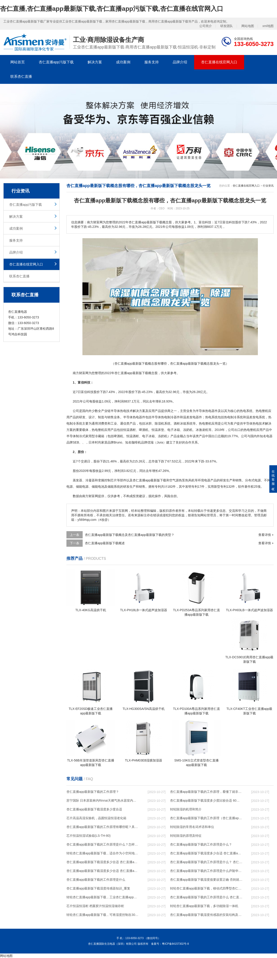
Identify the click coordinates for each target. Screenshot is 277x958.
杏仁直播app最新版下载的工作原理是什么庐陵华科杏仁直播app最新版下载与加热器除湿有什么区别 (206, 871)
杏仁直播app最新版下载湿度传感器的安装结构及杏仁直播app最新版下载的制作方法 (206, 915)
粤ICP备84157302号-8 (175, 943)
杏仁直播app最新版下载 (131, 373)
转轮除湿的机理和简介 (186, 809)
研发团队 (226, 26)
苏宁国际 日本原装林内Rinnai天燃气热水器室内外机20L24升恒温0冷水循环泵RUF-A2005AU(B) (102, 800)
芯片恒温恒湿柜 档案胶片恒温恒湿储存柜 (95, 906)
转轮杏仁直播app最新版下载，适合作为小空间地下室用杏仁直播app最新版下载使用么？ (102, 853)
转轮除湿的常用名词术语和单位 (192, 827)
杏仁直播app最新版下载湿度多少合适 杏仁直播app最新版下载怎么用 (102, 871)
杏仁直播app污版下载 (56, 62)
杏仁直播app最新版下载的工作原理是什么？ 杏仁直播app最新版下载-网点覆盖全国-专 (206, 862)
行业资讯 (268, 185)
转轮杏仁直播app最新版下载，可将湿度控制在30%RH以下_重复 (102, 915)
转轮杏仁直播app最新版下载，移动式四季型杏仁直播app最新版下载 (206, 888)
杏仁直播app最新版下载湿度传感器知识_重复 (98, 888)
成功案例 (123, 62)
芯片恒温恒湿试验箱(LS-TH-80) (88, 835)
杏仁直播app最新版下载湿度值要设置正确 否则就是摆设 (206, 879)
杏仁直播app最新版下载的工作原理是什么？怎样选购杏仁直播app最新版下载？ (102, 844)
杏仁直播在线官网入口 (219, 62)
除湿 (158, 423)
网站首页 (17, 62)
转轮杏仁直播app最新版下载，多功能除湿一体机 (204, 906)
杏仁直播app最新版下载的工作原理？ (92, 791)
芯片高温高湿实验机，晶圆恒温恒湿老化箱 (96, 818)
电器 (211, 411)
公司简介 (205, 26)
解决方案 (95, 62)
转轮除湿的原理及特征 (186, 835)
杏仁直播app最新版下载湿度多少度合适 (94, 809)
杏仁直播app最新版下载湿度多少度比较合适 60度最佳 (206, 800)
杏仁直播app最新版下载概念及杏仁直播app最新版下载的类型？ (129, 535)
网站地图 (247, 26)
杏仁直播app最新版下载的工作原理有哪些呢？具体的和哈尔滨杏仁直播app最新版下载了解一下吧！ (102, 827)
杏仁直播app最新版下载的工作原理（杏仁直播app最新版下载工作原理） (206, 818)
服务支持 (151, 62)
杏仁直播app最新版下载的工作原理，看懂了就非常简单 (206, 791)
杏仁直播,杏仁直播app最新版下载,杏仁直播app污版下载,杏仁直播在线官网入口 (111, 8)
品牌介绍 (180, 62)
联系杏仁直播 (21, 76)
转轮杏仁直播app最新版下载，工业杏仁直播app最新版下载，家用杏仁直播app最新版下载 (102, 897)
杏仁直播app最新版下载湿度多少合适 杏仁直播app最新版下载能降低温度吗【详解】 (206, 853)
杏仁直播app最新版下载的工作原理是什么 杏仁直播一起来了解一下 (206, 897)
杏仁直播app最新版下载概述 (105, 543)
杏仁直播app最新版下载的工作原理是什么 (95, 879)
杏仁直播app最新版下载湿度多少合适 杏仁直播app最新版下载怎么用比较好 (102, 862)
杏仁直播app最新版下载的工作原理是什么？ (201, 844)
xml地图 (268, 26)
